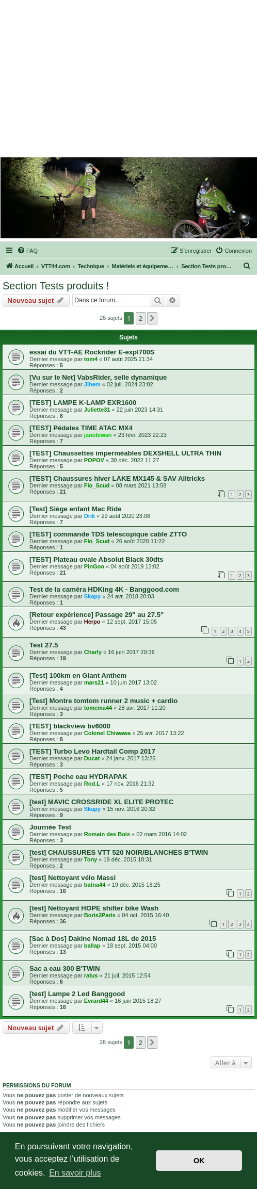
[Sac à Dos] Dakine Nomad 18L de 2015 (92, 938)
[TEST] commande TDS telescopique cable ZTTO (108, 534)
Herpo (92, 621)
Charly (93, 652)
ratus (91, 975)
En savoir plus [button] (75, 1172)
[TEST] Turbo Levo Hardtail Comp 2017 (92, 751)
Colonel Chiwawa (107, 733)
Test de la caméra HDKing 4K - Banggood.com (104, 589)
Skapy (92, 596)
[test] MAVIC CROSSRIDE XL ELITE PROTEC (101, 802)
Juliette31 (97, 409)
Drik (89, 516)
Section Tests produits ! (56, 285)
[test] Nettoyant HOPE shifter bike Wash (93, 908)
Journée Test (50, 827)
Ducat (92, 758)
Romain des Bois (107, 834)
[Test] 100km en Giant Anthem (77, 675)
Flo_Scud (97, 485)
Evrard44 (96, 1001)
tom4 (91, 359)
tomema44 (98, 708)
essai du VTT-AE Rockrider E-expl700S (92, 352)
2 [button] (140, 318)
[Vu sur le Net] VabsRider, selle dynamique (98, 377)
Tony (90, 859)
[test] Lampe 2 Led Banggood (77, 994)
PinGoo (94, 566)
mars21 (94, 682)
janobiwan (98, 435)
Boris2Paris (100, 915)
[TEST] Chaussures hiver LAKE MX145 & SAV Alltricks (117, 478)
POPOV (94, 460)
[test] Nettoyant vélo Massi (72, 878)
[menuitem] (27, 251)
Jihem (92, 384)
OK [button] (199, 1161)
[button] (152, 318)
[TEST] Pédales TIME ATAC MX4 (81, 428)
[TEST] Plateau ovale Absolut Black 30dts (96, 559)
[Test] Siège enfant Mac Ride (75, 509)
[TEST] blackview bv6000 (69, 726)
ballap (92, 945)
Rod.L (92, 783)
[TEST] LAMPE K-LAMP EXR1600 (82, 402)
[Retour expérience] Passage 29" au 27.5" (96, 614)
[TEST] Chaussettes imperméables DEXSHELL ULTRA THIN (125, 453)
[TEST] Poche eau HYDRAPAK (78, 776)
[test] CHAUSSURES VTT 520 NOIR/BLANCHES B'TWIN (118, 852)
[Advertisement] (129, 80)
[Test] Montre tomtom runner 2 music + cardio (103, 701)
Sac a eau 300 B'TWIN (64, 968)
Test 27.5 (43, 645)
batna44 (95, 885)
